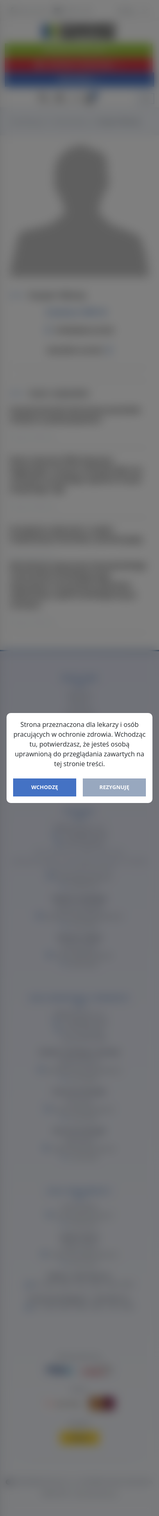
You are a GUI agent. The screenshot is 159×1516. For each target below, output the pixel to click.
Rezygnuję (114, 787)
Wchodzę (44, 787)
